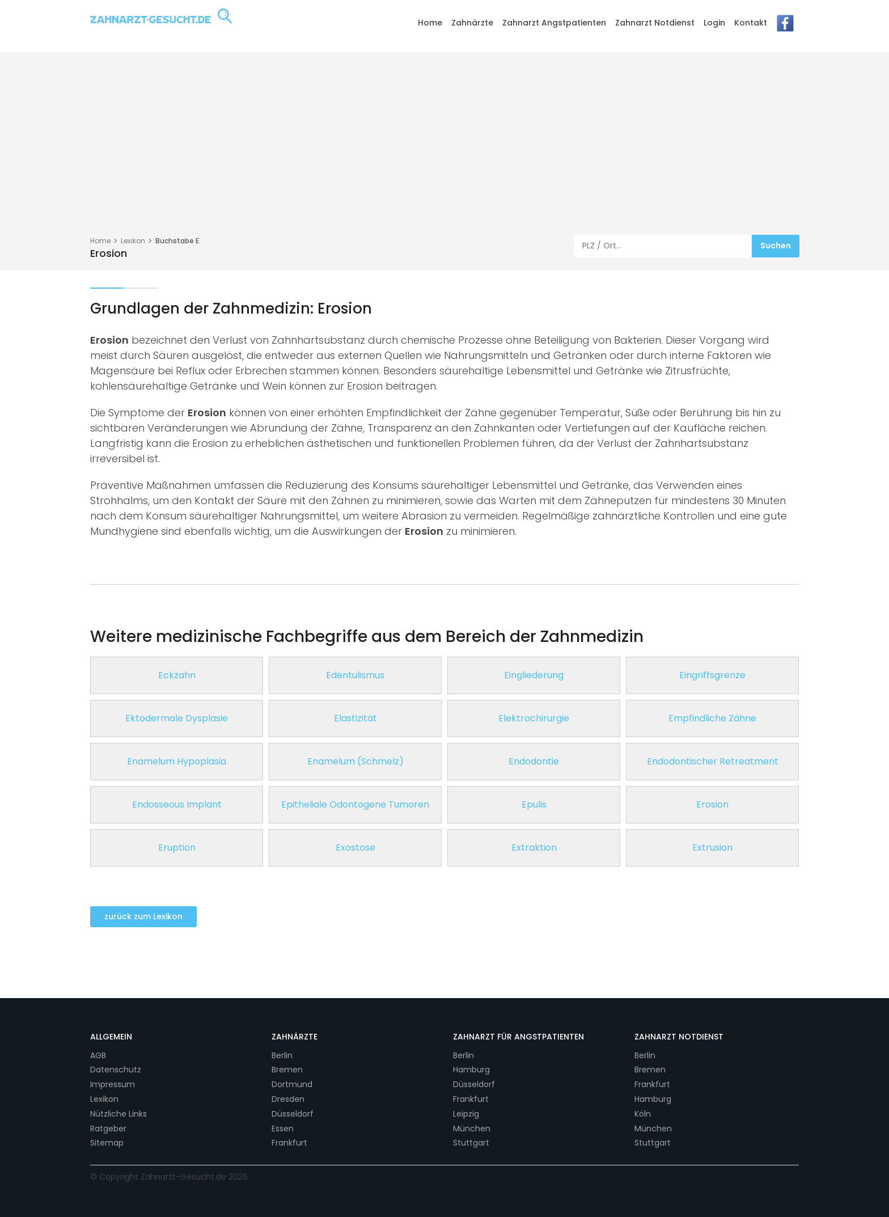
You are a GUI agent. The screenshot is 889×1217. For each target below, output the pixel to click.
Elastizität (355, 718)
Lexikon (133, 241)
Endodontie (534, 761)
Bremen (287, 1069)
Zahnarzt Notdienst (655, 22)
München (471, 1128)
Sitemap (107, 1143)
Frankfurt (289, 1143)
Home (430, 22)
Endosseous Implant (177, 804)
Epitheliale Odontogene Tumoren (355, 804)
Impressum (112, 1084)
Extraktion (534, 847)
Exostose (355, 847)
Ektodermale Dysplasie (176, 718)
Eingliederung (534, 675)
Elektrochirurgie (533, 718)
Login (714, 22)
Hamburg (471, 1069)
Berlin (282, 1055)
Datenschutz (115, 1069)
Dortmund (292, 1084)
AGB (98, 1055)
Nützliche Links (118, 1114)
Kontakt (750, 22)
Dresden (288, 1099)
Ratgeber (108, 1128)
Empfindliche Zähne (712, 718)
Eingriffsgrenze (712, 675)
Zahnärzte (472, 22)
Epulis (534, 804)
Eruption (177, 847)
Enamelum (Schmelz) (355, 761)
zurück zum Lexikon (143, 916)
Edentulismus (355, 675)
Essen (283, 1128)
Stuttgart (471, 1143)
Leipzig (466, 1114)
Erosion (712, 804)
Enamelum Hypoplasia (176, 761)
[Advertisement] (444, 149)
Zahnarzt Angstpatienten (554, 22)
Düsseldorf (293, 1114)
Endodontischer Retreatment (712, 761)
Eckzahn (177, 675)
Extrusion (712, 847)
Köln (642, 1114)
